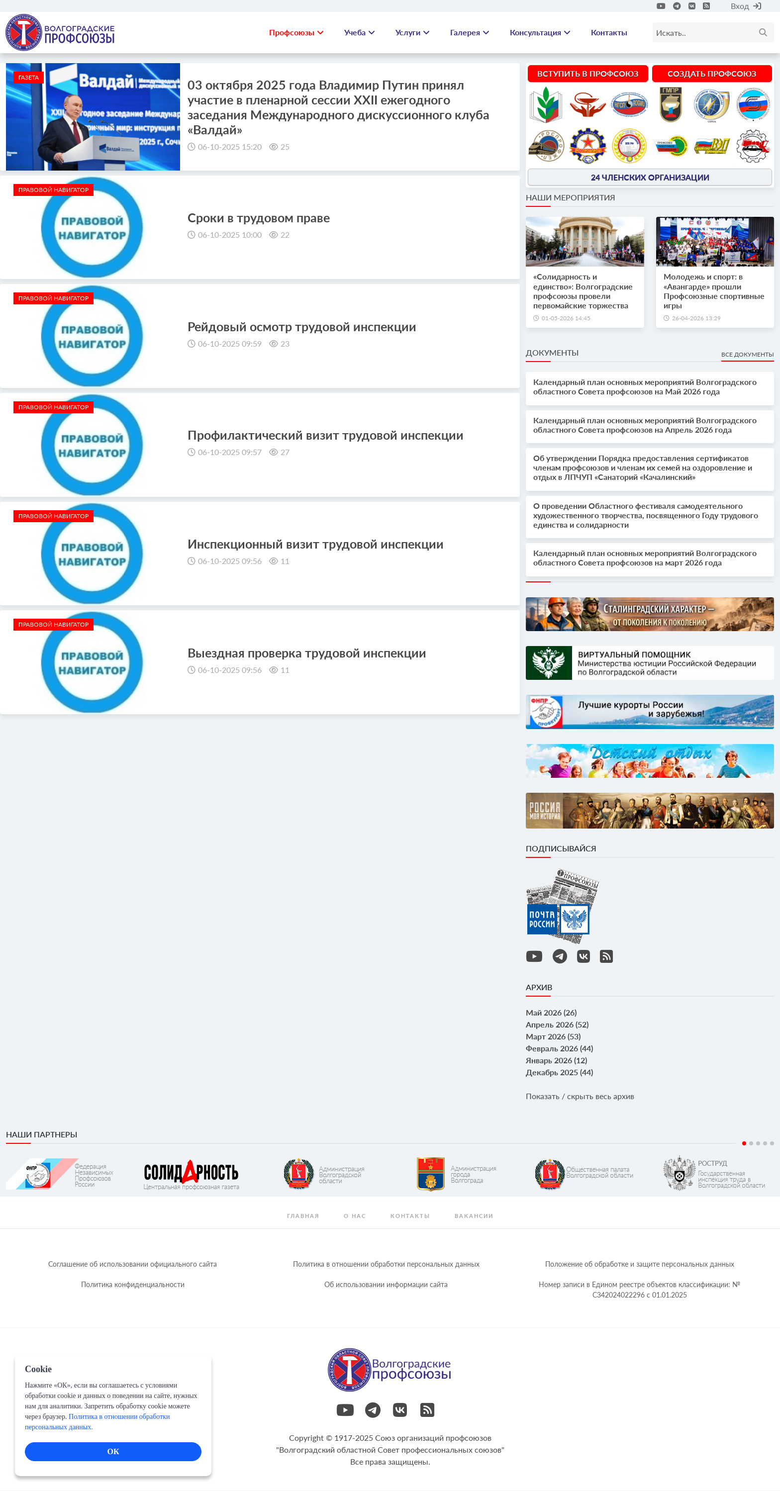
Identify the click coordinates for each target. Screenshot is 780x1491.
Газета (28, 78)
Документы (552, 353)
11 (285, 561)
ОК (113, 1451)
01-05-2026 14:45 (566, 318)
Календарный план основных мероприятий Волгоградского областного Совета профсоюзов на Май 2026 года (645, 387)
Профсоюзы (296, 32)
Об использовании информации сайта (386, 1285)
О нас (355, 1216)
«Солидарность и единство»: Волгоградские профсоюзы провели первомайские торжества (583, 292)
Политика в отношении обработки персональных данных (386, 1264)
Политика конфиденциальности (133, 1285)
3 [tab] (758, 1144)
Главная (303, 1216)
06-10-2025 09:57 (230, 453)
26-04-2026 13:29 (696, 318)
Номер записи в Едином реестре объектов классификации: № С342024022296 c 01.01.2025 (639, 1290)
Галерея (469, 32)
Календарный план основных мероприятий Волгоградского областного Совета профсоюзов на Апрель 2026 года (645, 425)
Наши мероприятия (570, 198)
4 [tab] (765, 1144)
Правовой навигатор (53, 190)
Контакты (609, 32)
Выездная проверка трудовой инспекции (307, 653)
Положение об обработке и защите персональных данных (639, 1264)
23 (285, 344)
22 (285, 235)
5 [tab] (772, 1144)
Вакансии (474, 1216)
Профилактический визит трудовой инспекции (326, 435)
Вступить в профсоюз (587, 74)
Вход (746, 5)
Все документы (747, 355)
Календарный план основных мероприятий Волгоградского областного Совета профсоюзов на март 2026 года (645, 558)
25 (285, 147)
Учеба (359, 32)
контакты (410, 1216)
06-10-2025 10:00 (230, 235)
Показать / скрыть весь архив (580, 1096)
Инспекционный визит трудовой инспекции (316, 544)
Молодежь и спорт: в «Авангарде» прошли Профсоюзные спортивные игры (714, 292)
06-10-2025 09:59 (230, 344)
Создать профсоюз (712, 74)
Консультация (540, 32)
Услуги (412, 32)
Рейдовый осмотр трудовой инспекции (302, 326)
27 (285, 453)
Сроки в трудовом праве (259, 217)
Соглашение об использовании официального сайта (132, 1264)
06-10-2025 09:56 (230, 561)
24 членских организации (650, 178)
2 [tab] (751, 1144)
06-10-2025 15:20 (230, 147)
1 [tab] (744, 1144)
